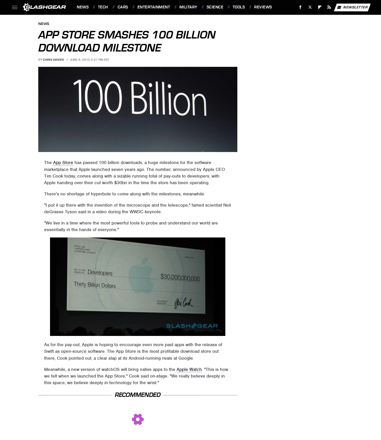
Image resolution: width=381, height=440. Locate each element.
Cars (123, 7)
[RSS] (329, 7)
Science (215, 7)
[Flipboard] (319, 7)
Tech (103, 7)
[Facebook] (300, 7)
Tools (239, 7)
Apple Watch (189, 369)
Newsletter (352, 7)
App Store (63, 162)
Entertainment (154, 7)
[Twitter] (310, 7)
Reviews (263, 7)
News (83, 7)
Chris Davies (53, 59)
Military (188, 7)
